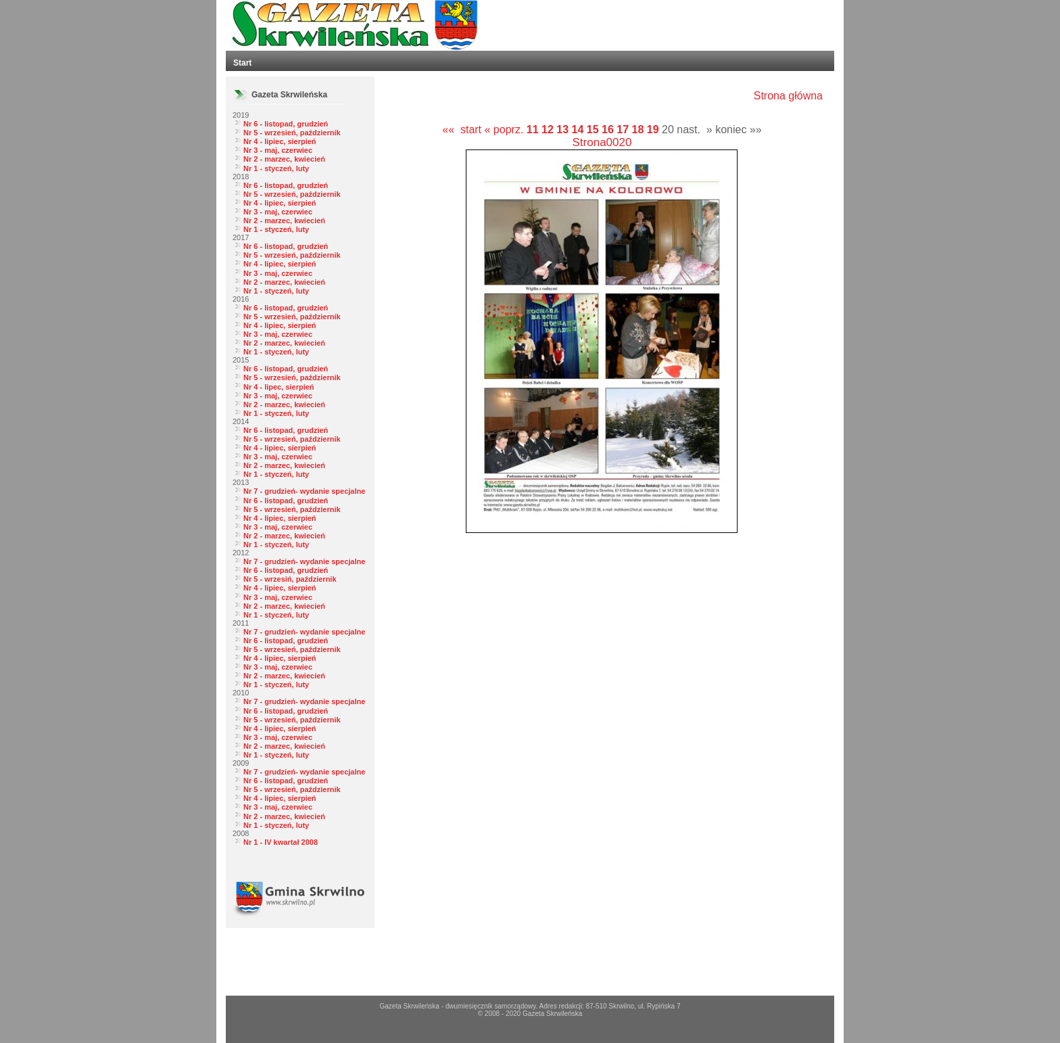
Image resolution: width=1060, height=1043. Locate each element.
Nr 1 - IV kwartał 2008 (280, 842)
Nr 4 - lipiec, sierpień (279, 141)
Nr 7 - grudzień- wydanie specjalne (304, 491)
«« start (461, 129)
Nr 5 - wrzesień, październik (292, 133)
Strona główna (788, 95)
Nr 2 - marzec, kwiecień (284, 159)
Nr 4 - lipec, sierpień (278, 387)
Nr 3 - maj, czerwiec (277, 150)
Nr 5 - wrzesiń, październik (290, 579)
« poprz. (506, 129)
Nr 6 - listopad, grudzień (285, 124)
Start (242, 63)
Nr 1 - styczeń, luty (276, 168)
